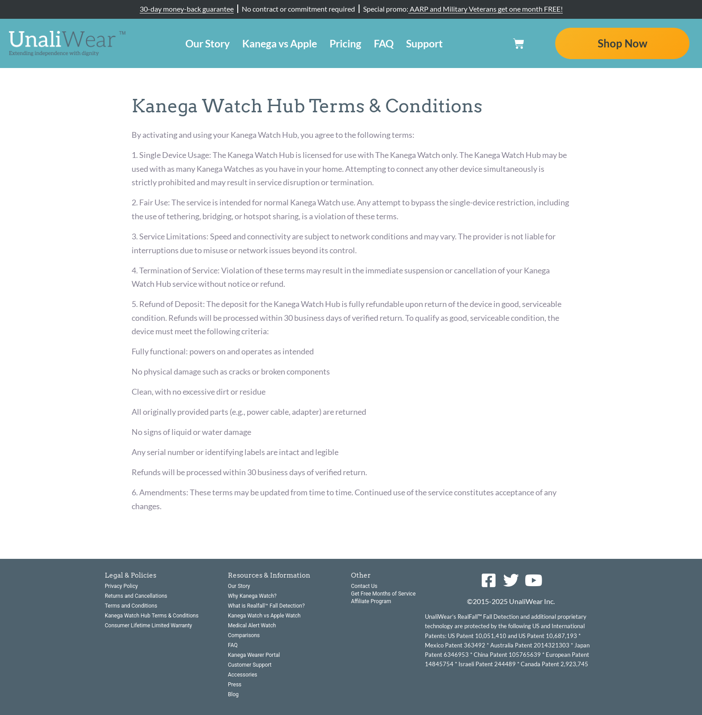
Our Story (207, 43)
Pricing (345, 43)
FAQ (384, 43)
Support (424, 43)
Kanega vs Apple (279, 43)
